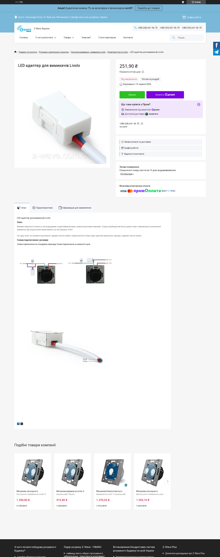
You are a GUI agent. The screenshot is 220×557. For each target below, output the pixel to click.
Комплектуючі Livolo (118, 52)
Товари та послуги (28, 52)
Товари (67, 37)
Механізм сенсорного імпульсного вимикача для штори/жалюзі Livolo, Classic (150, 494)
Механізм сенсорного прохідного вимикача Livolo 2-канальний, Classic (31, 494)
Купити (132, 95)
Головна (24, 37)
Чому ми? (86, 37)
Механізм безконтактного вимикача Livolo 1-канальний (110, 492)
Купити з (165, 94)
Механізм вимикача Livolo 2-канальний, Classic (70, 492)
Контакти (128, 37)
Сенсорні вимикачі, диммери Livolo (88, 52)
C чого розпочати (44, 37)
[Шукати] (173, 37)
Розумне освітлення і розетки (54, 52)
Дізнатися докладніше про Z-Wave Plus (185, 553)
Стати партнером (107, 37)
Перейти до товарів (148, 8)
